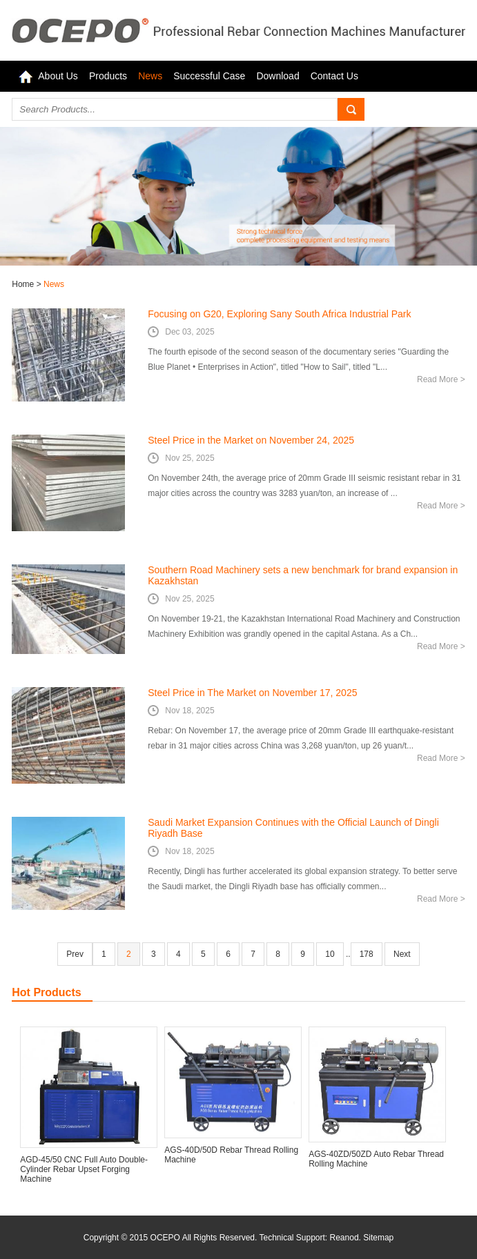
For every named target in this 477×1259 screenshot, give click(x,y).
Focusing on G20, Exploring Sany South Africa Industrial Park (279, 313)
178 (366, 954)
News (150, 75)
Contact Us (334, 75)
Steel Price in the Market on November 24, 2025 (251, 440)
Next (402, 954)
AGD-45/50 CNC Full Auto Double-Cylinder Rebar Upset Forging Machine (84, 1169)
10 (329, 954)
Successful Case (209, 75)
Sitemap (378, 1237)
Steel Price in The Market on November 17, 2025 (252, 692)
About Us (58, 75)
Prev (75, 954)
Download (277, 75)
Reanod (344, 1237)
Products (108, 75)
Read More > (441, 379)
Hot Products (46, 992)
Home (24, 284)
